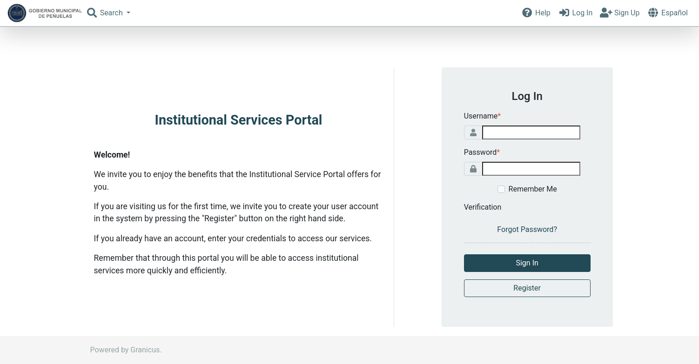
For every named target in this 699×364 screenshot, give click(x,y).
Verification (483, 207)
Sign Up (619, 12)
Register (527, 288)
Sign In (527, 262)
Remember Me (533, 189)
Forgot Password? (527, 229)
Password (482, 152)
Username (482, 116)
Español (667, 12)
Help (535, 12)
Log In (575, 12)
